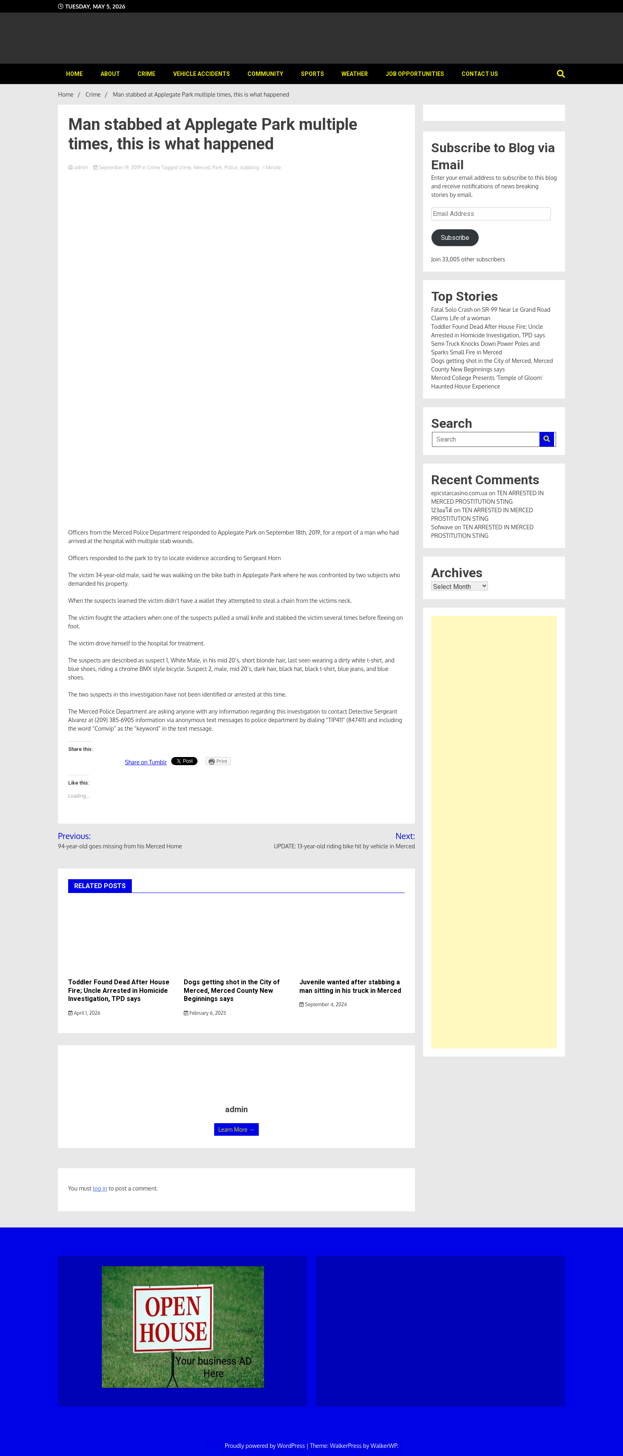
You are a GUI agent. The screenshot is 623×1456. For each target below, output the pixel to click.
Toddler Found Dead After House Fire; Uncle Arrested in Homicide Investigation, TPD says (119, 990)
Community (265, 74)
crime (185, 167)
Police (230, 167)
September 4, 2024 (323, 1004)
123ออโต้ (441, 510)
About (110, 74)
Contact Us (480, 74)
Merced (201, 167)
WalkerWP (384, 1445)
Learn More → (236, 1129)
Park (217, 167)
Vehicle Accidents (201, 74)
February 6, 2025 (205, 1013)
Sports (312, 74)
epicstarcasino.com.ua (459, 493)
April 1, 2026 (84, 1013)
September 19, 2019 (117, 167)
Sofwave (442, 527)
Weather (355, 74)
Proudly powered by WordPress (265, 1445)
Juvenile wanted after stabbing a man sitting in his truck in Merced (350, 986)
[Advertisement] (494, 832)
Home (74, 74)
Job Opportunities (415, 74)
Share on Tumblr (146, 762)
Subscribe (455, 238)
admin (78, 167)
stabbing (249, 167)
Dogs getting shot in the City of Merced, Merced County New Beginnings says (232, 990)
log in (100, 1188)
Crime (146, 74)
